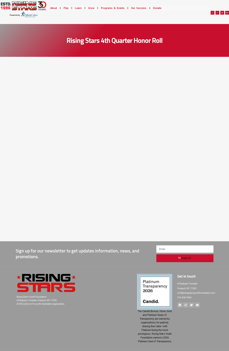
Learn (78, 8)
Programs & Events (112, 8)
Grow (91, 8)
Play (66, 8)
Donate (157, 8)
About (53, 8)
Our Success (138, 8)
